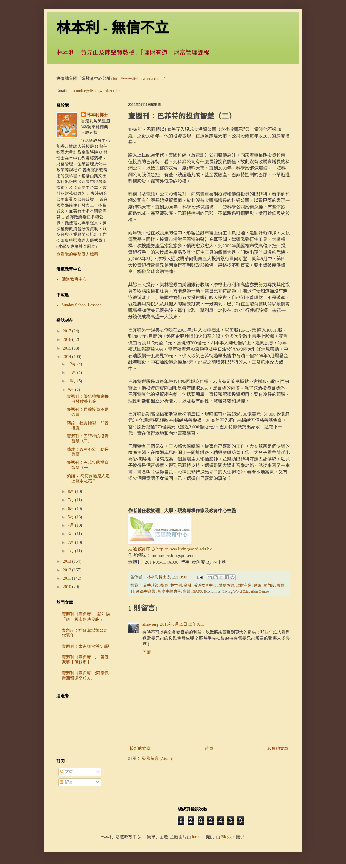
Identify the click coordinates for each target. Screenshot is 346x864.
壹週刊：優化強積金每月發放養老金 (88, 399)
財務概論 (226, 585)
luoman (198, 837)
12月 (72, 364)
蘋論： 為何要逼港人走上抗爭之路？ (88, 478)
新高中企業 (146, 591)
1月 (71, 551)
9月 (71, 389)
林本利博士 (97, 115)
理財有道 (244, 585)
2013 (67, 561)
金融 (188, 585)
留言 (66, 782)
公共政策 (151, 585)
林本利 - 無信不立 (112, 28)
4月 (71, 525)
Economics (212, 591)
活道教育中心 (205, 585)
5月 (71, 517)
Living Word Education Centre (245, 591)
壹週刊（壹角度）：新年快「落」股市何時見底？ (86, 617)
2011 (67, 578)
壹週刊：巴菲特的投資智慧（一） (88, 465)
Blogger (228, 837)
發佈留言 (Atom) (157, 758)
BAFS (197, 591)
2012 (67, 570)
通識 (257, 585)
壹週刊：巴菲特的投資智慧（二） (88, 439)
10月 (72, 381)
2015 (67, 348)
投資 (164, 585)
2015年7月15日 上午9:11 (182, 624)
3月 (71, 534)
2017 (67, 331)
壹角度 (269, 585)
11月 (72, 372)
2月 (71, 542)
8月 (71, 491)
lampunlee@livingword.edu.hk (95, 90)
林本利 (176, 585)
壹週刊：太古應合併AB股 (85, 646)
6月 (71, 508)
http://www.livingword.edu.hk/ (139, 78)
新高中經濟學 (169, 591)
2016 (67, 339)
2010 (67, 587)
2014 (67, 356)
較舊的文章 (277, 748)
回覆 (146, 652)
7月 (71, 500)
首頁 (209, 748)
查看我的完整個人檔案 (77, 254)
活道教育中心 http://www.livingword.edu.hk (170, 548)
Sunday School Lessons (81, 305)
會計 (187, 591)
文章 (66, 772)
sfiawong (150, 624)
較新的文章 (140, 748)
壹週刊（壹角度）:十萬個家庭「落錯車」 (85, 660)
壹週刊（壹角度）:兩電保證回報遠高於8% (85, 676)
